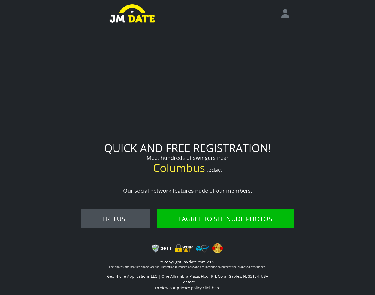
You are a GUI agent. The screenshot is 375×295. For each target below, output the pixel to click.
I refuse (115, 218)
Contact (188, 282)
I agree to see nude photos (225, 218)
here (216, 287)
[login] (287, 13)
